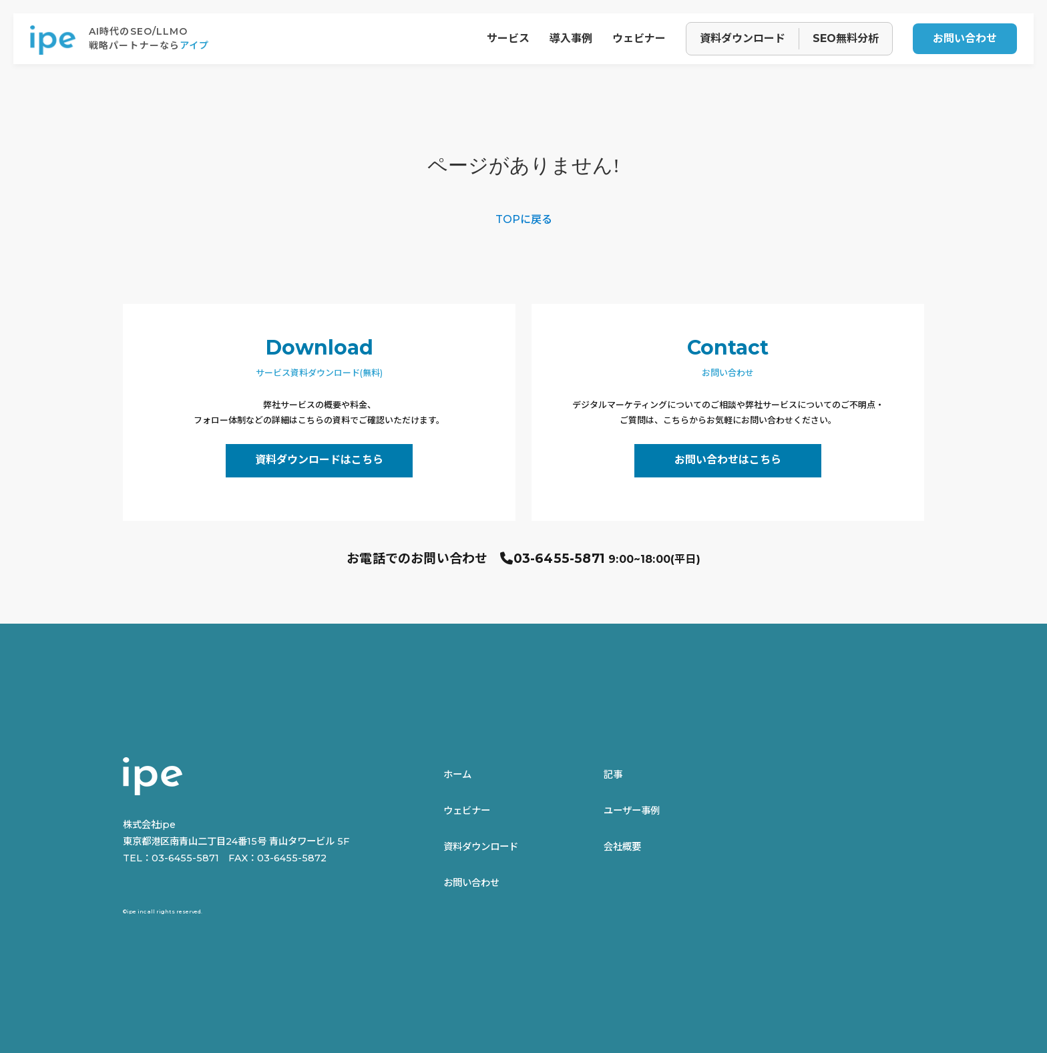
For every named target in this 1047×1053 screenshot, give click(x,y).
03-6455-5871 (559, 558)
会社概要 (622, 847)
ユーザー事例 (632, 811)
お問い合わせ (965, 38)
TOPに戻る (523, 219)
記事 (613, 775)
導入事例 (571, 38)
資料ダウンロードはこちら (319, 459)
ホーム (457, 775)
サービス (508, 38)
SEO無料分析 (846, 38)
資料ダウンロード (742, 38)
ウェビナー (639, 38)
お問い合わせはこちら (727, 459)
